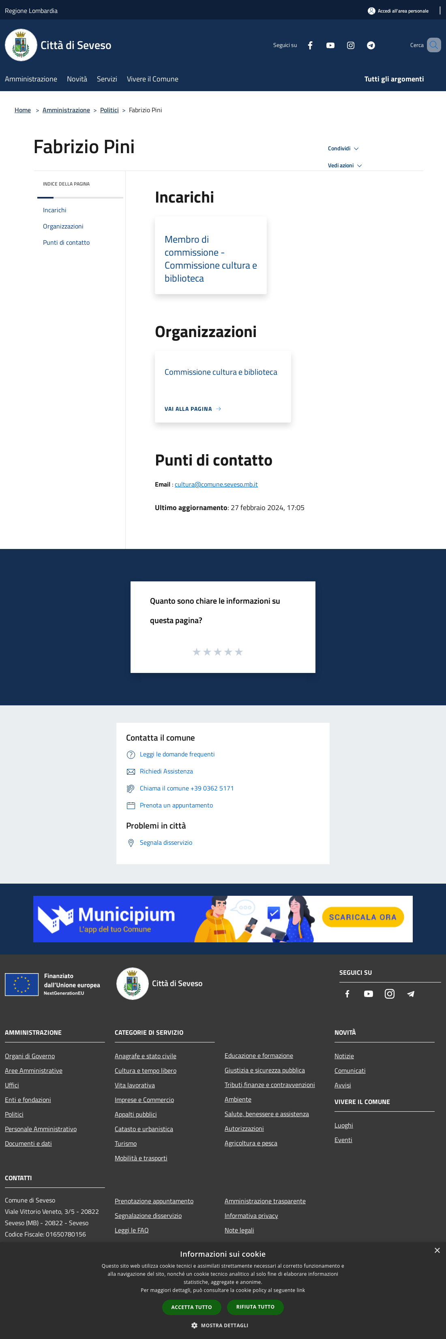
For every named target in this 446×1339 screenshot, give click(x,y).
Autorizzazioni (244, 1128)
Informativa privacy (251, 1215)
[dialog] (223, 1290)
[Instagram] (339, 44)
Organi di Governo (30, 1056)
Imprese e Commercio (144, 1099)
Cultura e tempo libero (145, 1070)
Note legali (239, 1230)
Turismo (126, 1143)
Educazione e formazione (259, 1055)
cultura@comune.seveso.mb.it (216, 484)
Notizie (344, 1056)
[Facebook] (298, 44)
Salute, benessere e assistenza (267, 1114)
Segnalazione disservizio (148, 1215)
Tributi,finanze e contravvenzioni (270, 1084)
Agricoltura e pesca (251, 1143)
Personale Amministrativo (41, 1129)
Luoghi (343, 1125)
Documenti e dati (28, 1143)
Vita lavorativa (135, 1085)
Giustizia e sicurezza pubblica (265, 1070)
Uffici (12, 1085)
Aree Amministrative (33, 1070)
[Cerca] (431, 45)
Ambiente (238, 1099)
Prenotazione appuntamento (154, 1201)
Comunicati (350, 1070)
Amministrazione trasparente (265, 1201)
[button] (223, 1325)
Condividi (344, 149)
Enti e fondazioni (28, 1099)
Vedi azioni (346, 166)
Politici (109, 110)
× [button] (437, 1251)
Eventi (343, 1140)
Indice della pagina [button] (66, 184)
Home (23, 110)
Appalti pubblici (136, 1114)
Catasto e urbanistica (144, 1129)
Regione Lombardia (31, 10)
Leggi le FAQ (132, 1230)
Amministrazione (66, 110)
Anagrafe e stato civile (145, 1056)
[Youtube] (319, 44)
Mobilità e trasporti (141, 1158)
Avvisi (342, 1085)
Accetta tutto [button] (192, 1307)
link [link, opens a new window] (301, 1290)
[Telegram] (359, 44)
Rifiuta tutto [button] (255, 1306)
